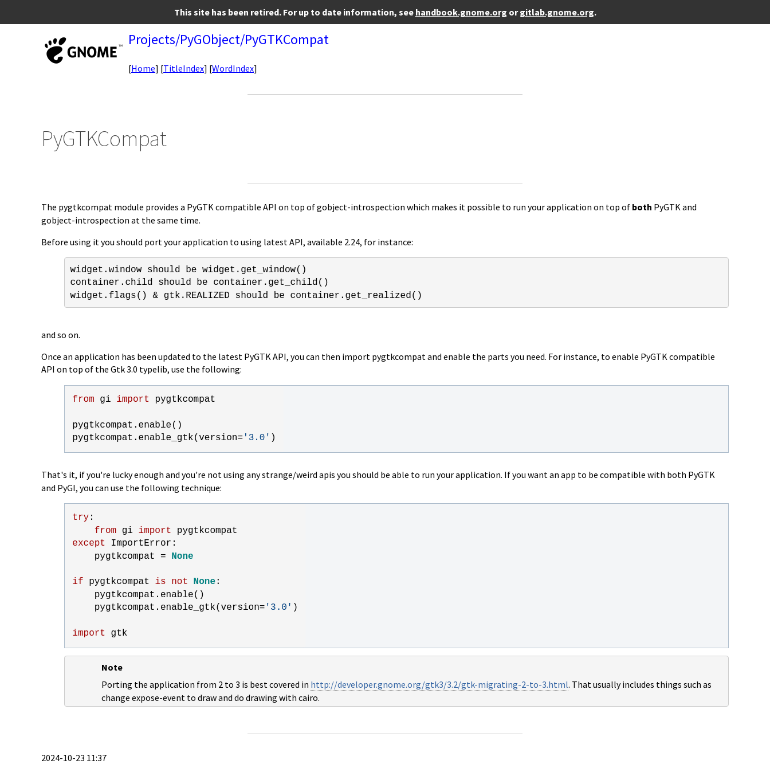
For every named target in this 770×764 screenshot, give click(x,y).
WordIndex (233, 68)
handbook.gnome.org (461, 12)
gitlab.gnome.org (557, 12)
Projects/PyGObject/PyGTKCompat (228, 39)
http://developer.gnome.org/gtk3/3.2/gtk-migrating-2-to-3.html (439, 684)
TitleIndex (183, 68)
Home (143, 68)
